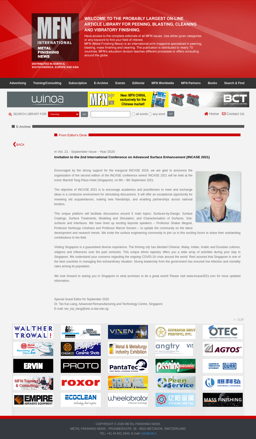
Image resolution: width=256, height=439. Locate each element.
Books (212, 83)
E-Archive (101, 83)
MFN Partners (191, 83)
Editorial (138, 83)
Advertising (18, 83)
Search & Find (234, 83)
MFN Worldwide (163, 83)
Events (120, 83)
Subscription (77, 83)
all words (142, 114)
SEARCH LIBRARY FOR (29, 114)
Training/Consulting (47, 83)
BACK (18, 144)
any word (159, 114)
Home (211, 114)
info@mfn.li (148, 433)
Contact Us (233, 114)
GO (84, 114)
